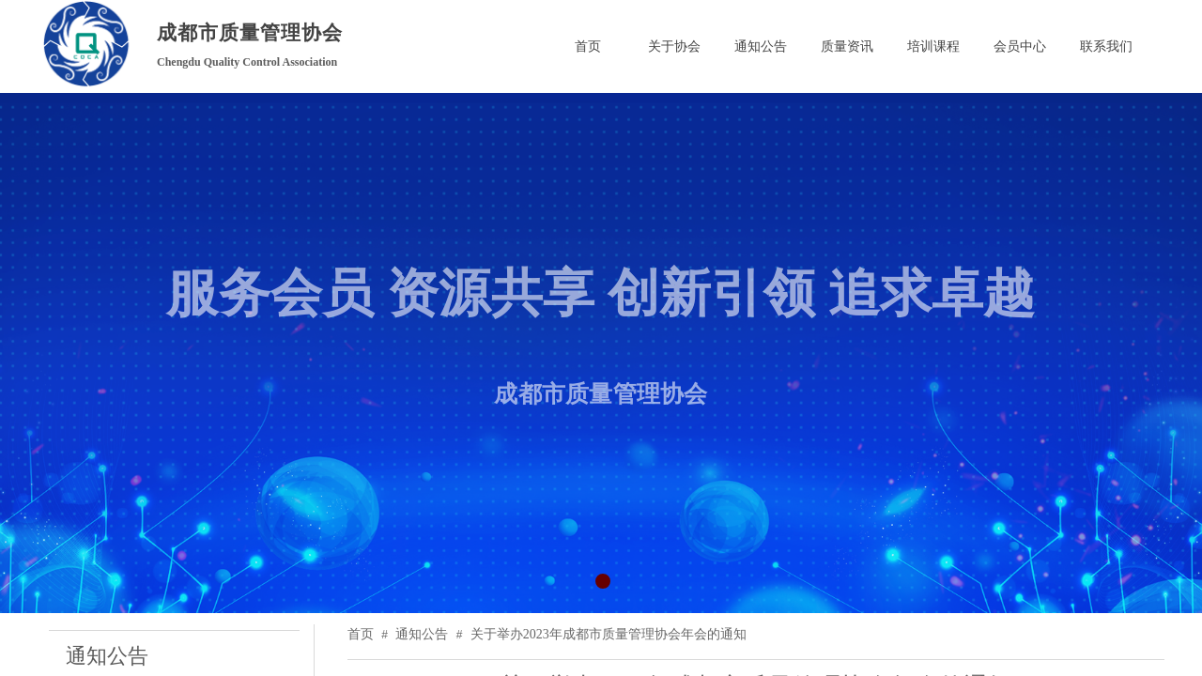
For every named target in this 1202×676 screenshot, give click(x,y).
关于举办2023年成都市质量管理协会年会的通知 (608, 634)
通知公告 (421, 634)
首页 (360, 634)
